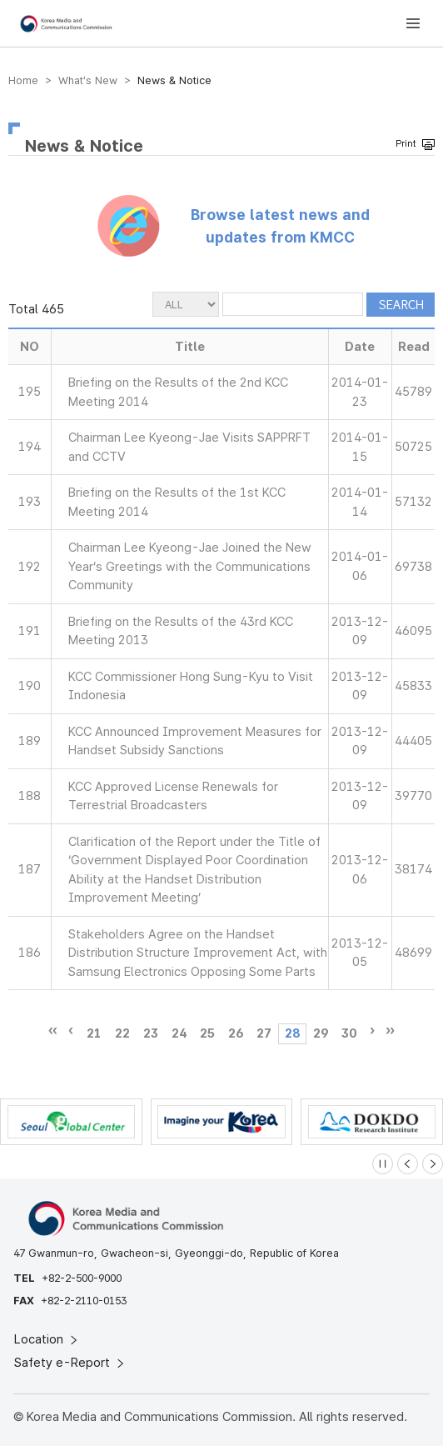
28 (292, 1033)
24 (179, 1033)
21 (94, 1033)
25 (207, 1033)
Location (47, 1339)
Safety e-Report (70, 1362)
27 (263, 1033)
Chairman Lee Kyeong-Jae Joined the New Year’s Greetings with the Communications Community (189, 566)
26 (235, 1033)
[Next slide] (432, 1163)
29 (320, 1033)
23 (150, 1033)
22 (122, 1033)
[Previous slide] (407, 1163)
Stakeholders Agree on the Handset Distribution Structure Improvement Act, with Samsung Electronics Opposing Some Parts (197, 953)
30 (348, 1033)
